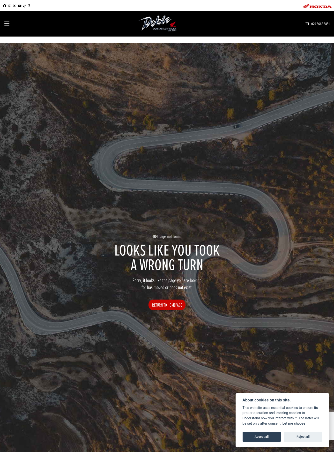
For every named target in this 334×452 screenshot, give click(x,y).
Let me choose (293, 424)
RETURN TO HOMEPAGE (167, 305)
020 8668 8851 (320, 23)
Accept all (262, 436)
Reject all (303, 436)
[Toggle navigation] (6, 24)
